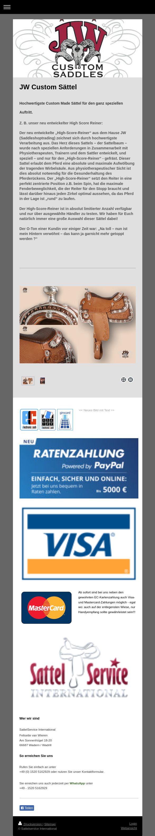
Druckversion (30, 824)
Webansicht (129, 828)
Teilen (27, 808)
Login (133, 823)
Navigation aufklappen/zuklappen (77, 7)
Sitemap (50, 824)
